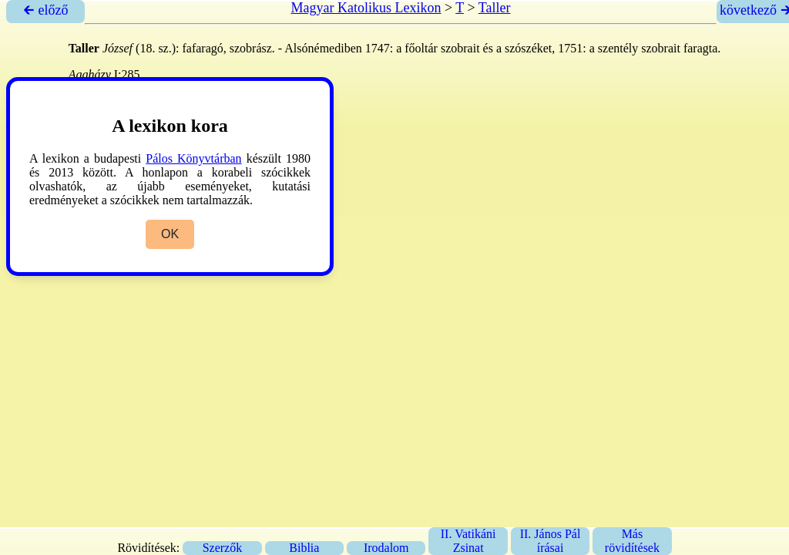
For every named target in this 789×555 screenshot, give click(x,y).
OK (170, 233)
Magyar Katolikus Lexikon (365, 7)
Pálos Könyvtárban (193, 158)
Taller (494, 7)
